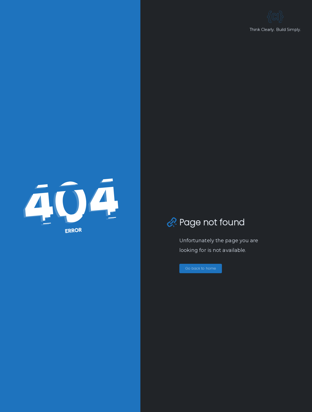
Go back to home (200, 268)
